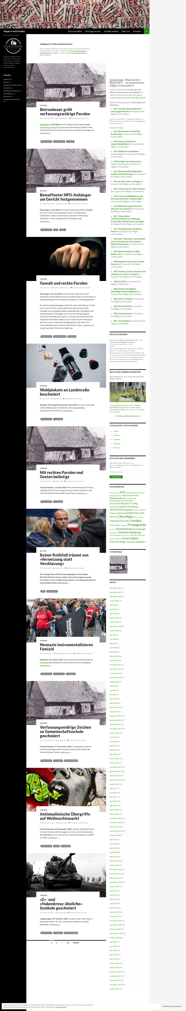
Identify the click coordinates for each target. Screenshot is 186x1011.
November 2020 (115, 822)
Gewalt (56, 846)
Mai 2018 (113, 950)
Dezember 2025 (115, 588)
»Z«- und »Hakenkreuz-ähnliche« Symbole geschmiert (61, 903)
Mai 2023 (113, 695)
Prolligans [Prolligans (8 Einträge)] (124, 525)
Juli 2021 (113, 788)
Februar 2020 (114, 861)
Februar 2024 (114, 656)
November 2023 (115, 669)
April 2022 (113, 750)
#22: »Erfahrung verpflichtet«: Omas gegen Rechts (126, 110)
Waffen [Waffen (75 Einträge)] (141, 541)
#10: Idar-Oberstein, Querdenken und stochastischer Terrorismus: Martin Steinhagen (128, 241)
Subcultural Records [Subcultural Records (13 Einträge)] (137, 535)
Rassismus (72, 336)
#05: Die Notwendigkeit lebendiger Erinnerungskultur (125, 290)
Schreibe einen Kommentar (80, 118)
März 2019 (113, 908)
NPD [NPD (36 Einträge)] (112, 517)
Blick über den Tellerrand (11, 85)
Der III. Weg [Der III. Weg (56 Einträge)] (131, 503)
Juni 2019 (113, 895)
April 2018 (113, 955)
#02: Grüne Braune (122, 313)
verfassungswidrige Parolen (51, 127)
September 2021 (116, 780)
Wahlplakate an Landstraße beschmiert (64, 391)
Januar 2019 (114, 916)
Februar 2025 (114, 618)
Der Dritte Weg (59, 674)
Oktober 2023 (115, 673)
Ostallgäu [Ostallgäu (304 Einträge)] (135, 520)
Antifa (5, 82)
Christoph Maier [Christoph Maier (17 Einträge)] (126, 501)
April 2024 (113, 648)
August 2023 (114, 682)
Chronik (43, 105)
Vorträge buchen (93, 31)
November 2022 (115, 720)
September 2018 (116, 933)
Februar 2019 (114, 912)
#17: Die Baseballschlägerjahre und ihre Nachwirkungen (126, 172)
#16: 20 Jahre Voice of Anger (127, 181)
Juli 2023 (113, 686)
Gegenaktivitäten (78, 53)
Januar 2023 (114, 712)
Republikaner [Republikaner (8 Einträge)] (114, 533)
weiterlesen (45, 133)
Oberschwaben (59, 141)
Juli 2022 (113, 737)
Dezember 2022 (115, 716)
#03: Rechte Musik (122, 306)
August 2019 (114, 886)
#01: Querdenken (122, 321)
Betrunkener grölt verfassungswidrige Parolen (65, 111)
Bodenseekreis (46, 141)
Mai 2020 (113, 848)
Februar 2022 (114, 759)
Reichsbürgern (45, 53)
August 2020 (114, 835)
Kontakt (137, 31)
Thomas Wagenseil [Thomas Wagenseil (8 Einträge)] (116, 539)
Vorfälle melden (111, 31)
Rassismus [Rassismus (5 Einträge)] (113, 529)
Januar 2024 (114, 660)
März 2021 (113, 805)
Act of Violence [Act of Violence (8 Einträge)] (114, 493)
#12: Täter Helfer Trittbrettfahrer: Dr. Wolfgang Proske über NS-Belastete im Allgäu (127, 219)
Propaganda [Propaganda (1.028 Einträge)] (136, 524)
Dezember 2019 (115, 869)
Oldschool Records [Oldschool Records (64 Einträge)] (119, 520)
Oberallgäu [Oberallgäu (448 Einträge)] (125, 516)
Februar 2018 (114, 963)
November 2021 (115, 771)
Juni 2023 (113, 690)
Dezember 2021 (115, 767)
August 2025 (114, 601)
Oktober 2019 (115, 878)
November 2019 (115, 874)
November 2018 (115, 925)
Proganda (70, 141)
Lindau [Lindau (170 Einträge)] (130, 512)
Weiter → (77, 943)
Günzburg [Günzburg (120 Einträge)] (132, 506)
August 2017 (114, 989)
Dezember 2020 (115, 818)
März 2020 (113, 857)
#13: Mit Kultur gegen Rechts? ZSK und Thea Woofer (126, 207)
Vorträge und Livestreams (12, 99)
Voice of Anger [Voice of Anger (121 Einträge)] (118, 541)
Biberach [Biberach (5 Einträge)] (120, 495)
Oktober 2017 (115, 980)
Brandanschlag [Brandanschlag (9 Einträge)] (131, 499)
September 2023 (116, 677)
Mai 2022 (113, 746)
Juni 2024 (113, 639)
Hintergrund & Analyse (11, 91)
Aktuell (43, 191)
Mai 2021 (113, 797)
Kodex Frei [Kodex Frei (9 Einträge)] (135, 510)
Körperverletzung (59, 336)
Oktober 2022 (115, 724)
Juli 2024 (113, 635)
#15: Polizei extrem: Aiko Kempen (129, 189)
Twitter (116, 431)
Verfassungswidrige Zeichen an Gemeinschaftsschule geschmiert (65, 731)
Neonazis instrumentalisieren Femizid (66, 646)
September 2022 (116, 729)
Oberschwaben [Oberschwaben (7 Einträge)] (138, 517)
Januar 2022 (114, 763)
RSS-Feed (116, 448)
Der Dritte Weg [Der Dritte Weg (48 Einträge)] (117, 503)
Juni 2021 (113, 793)
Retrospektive (8, 94)
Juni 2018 (113, 946)
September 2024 (116, 626)
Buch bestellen (75, 31)
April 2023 (113, 699)
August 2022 (114, 733)
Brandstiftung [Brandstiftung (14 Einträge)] (115, 501)
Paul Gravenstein (62, 118)
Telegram (116, 444)
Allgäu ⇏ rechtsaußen (14, 31)
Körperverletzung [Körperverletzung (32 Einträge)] (118, 513)
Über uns (126, 31)
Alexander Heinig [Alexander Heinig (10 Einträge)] (131, 493)
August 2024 (114, 631)
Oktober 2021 (115, 776)
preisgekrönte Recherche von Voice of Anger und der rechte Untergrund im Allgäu (125, 407)
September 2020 (116, 831)
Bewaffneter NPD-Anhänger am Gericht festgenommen (65, 196)
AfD (55, 53)
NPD (55, 230)
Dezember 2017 (115, 972)
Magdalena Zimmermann (61, 288)
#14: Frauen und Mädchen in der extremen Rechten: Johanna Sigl (127, 197)
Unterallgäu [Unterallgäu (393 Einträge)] (130, 538)
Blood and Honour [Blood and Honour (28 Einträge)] (131, 495)
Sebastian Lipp (62, 204)
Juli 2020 (113, 840)
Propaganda (58, 419)
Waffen (63, 230)
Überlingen (45, 124)
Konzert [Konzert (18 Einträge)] (142, 510)
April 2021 (113, 801)
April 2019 (113, 903)
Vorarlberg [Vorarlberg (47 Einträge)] (132, 542)
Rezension (7, 96)
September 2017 (116, 985)
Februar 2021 (114, 810)
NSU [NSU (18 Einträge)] (116, 517)
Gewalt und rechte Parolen (63, 283)
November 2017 (115, 976)
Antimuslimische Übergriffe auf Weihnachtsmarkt (65, 816)
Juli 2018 (113, 942)
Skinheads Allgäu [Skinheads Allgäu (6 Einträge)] (115, 535)
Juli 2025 (113, 605)
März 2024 (113, 652)
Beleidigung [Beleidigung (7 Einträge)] (141, 493)
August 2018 (114, 938)
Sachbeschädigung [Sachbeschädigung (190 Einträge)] (129, 532)
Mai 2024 (113, 643)
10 (68, 943)
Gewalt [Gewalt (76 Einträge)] (122, 506)
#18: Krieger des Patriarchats (127, 161)
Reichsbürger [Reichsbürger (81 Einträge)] (139, 528)
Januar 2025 (114, 622)
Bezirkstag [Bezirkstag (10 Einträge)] (113, 496)
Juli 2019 (113, 891)
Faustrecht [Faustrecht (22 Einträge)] (114, 507)
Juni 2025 (113, 609)
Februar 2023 (114, 707)
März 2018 (113, 959)
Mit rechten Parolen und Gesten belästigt (61, 474)
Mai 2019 (113, 899)
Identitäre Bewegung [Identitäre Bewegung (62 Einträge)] (120, 509)
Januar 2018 (114, 967)
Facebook (116, 439)
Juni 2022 (113, 741)
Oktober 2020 (115, 827)
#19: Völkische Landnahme (126, 151)
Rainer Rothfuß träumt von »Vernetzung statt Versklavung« (64, 559)
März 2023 (113, 703)
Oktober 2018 (115, 929)
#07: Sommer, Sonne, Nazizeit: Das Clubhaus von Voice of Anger (128, 272)
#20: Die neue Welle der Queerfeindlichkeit (123, 142)
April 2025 (113, 614)
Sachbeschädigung (71, 760)
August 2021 (114, 784)
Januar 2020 (114, 865)
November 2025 (115, 592)
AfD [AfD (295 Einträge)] (122, 492)
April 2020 (113, 852)
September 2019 (116, 882)
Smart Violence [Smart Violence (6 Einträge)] (125, 535)
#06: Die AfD (120, 281)
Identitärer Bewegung (78, 51)
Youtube (116, 435)
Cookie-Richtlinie (61, 1007)
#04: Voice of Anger (123, 299)
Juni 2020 (113, 844)
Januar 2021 (114, 814)
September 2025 (116, 596)
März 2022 (113, 754)
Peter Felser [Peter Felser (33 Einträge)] (115, 525)
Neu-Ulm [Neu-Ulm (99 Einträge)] (139, 512)
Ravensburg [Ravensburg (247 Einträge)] (123, 528)
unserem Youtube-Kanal (134, 97)
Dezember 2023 (115, 665)
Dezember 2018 (115, 921)
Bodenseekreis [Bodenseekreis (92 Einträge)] (118, 498)
